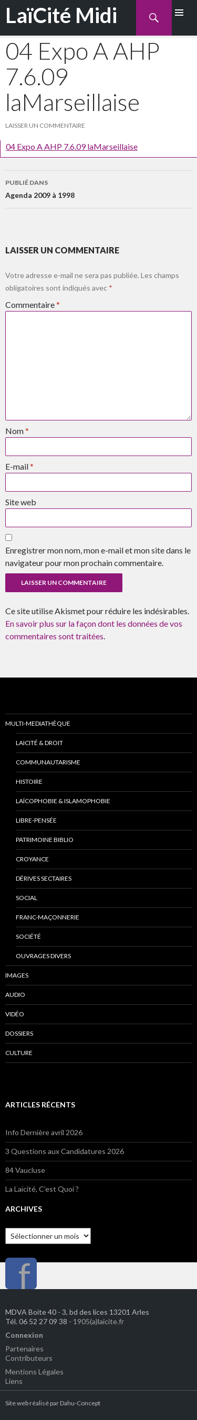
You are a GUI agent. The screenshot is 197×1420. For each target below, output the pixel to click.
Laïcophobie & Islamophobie (63, 801)
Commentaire (32, 304)
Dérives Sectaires (43, 878)
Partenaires (24, 1348)
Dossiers (19, 1033)
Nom (17, 431)
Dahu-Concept (80, 1403)
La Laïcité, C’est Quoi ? (42, 1188)
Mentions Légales (34, 1371)
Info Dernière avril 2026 (43, 1132)
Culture (19, 1053)
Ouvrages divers (43, 956)
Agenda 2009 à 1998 (98, 187)
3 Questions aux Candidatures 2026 (64, 1151)
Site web (20, 502)
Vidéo (14, 1014)
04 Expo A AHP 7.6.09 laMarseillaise (72, 146)
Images (16, 975)
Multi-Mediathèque (37, 723)
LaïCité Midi (61, 15)
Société (28, 936)
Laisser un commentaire (45, 125)
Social (26, 898)
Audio (15, 995)
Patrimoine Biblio (45, 840)
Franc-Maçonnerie (47, 917)
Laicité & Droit (39, 743)
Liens (14, 1381)
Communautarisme (48, 762)
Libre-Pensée (36, 820)
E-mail (19, 466)
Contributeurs (29, 1358)
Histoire (29, 781)
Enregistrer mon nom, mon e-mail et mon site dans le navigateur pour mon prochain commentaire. (98, 556)
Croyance (32, 859)
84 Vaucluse (25, 1170)
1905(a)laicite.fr (98, 1321)
